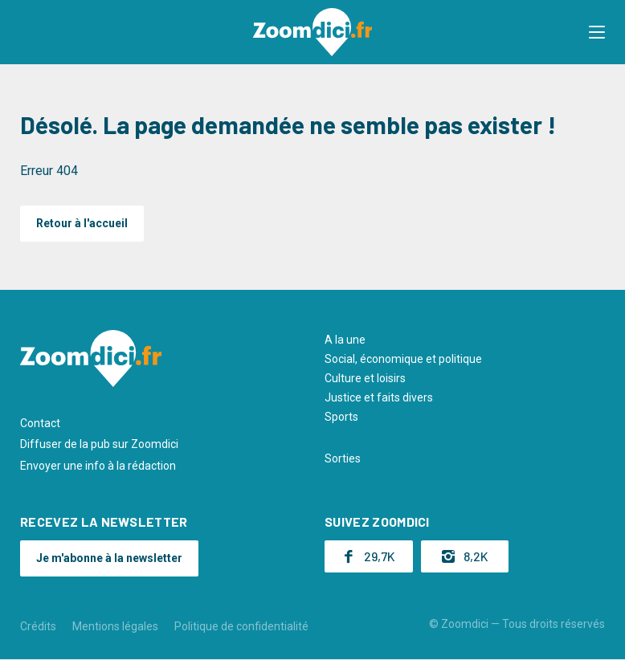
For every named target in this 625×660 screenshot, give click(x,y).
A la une (345, 339)
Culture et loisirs (365, 378)
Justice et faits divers (379, 397)
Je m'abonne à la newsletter (109, 558)
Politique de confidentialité (241, 626)
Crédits (38, 626)
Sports (341, 416)
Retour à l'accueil (82, 223)
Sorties (343, 458)
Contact (40, 423)
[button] (597, 32)
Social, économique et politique (403, 358)
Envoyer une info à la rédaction (98, 465)
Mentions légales (115, 626)
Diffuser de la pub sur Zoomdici (99, 444)
